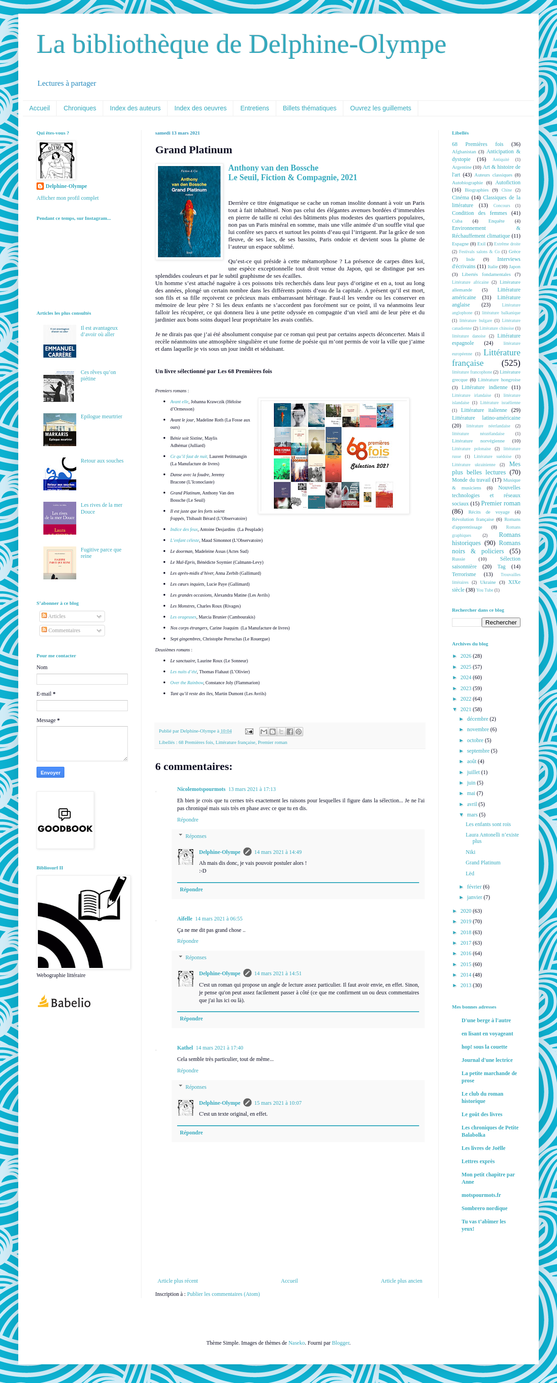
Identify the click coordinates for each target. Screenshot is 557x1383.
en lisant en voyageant (487, 1033)
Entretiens (254, 108)
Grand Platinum (483, 862)
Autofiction (507, 182)
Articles (53, 616)
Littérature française (235, 742)
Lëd (470, 873)
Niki (470, 852)
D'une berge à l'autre (486, 1020)
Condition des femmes (479, 213)
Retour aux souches (102, 461)
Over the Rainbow (186, 682)
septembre (479, 751)
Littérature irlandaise (471, 395)
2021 (467, 709)
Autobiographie (467, 182)
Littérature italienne (484, 410)
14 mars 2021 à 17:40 (219, 1048)
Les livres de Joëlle (483, 1148)
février (475, 887)
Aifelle (184, 918)
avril (472, 804)
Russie (458, 559)
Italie (493, 266)
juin (472, 783)
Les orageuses (183, 616)
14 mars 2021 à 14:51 (278, 973)
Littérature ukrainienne (473, 464)
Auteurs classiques (493, 174)
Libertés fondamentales (486, 274)
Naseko (297, 1343)
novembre (478, 729)
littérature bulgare (475, 320)
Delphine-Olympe (220, 852)
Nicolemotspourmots (201, 789)
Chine (506, 189)
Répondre (188, 819)
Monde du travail (471, 480)
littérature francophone (472, 371)
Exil (481, 243)
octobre (476, 740)
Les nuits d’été (183, 671)
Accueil (39, 108)
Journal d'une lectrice (487, 1060)
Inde (470, 259)
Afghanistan (464, 151)
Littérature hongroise (499, 379)
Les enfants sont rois (488, 824)
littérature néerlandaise (488, 425)
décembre (478, 719)
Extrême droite (507, 243)
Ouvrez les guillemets (380, 108)
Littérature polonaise (471, 448)
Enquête (496, 221)
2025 (467, 667)
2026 (467, 656)
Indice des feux (184, 529)
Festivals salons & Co (479, 251)
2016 (467, 953)
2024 (467, 677)
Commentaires (61, 630)
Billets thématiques (310, 108)
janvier (475, 897)
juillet (474, 772)
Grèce (514, 251)
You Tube (484, 590)
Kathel (185, 1048)
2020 (467, 911)
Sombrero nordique (485, 1208)
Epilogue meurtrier (101, 416)
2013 (467, 985)
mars (473, 814)
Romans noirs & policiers (486, 547)
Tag (501, 566)
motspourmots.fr (481, 1195)
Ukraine (488, 582)
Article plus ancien (401, 1281)
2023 (467, 688)
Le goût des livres (482, 1114)
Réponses (195, 836)
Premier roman (272, 742)
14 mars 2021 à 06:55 (218, 918)
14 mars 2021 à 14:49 (278, 852)
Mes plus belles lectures (486, 468)
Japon (514, 266)
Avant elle (179, 401)
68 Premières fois (196, 742)
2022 (467, 699)
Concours (502, 205)
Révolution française (473, 519)
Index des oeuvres (200, 108)
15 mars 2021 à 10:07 (278, 1103)
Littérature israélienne (500, 402)
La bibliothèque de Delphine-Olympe (242, 44)
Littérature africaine (470, 282)
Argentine (462, 167)
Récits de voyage (489, 512)
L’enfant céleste (184, 540)
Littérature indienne (485, 387)
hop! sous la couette (484, 1047)
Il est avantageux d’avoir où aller (99, 331)
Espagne (460, 243)
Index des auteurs (135, 108)
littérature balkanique (501, 312)
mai (472, 793)
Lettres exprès (478, 1161)
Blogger (340, 1343)
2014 (467, 975)
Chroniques (79, 108)
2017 (467, 943)
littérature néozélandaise (478, 433)
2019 (467, 921)
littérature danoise (469, 335)
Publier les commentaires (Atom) (223, 1294)
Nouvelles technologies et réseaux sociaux (486, 495)
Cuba (457, 221)
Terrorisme (464, 574)
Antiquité (501, 159)
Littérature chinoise (496, 328)
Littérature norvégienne (478, 440)
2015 (467, 964)
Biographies (477, 189)
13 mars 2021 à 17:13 (252, 789)
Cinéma (460, 197)
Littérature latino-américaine (486, 418)
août (472, 761)
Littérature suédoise (492, 456)
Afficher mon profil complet (68, 198)
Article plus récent (178, 1281)
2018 (467, 932)
